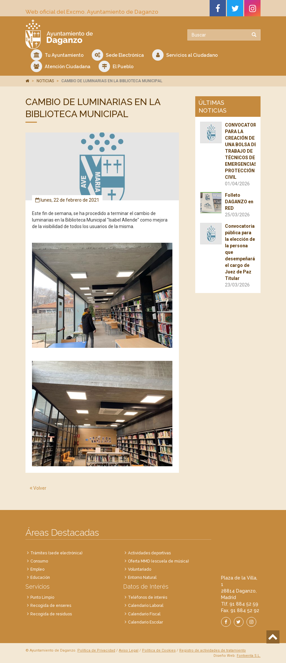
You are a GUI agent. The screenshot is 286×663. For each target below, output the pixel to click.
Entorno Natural (142, 577)
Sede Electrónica (118, 55)
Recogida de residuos (51, 614)
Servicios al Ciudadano (185, 55)
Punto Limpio (42, 597)
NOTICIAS (45, 81)
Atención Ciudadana (60, 66)
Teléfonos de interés (147, 597)
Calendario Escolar (145, 622)
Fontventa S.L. (249, 656)
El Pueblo (116, 66)
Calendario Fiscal (144, 614)
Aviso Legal (128, 650)
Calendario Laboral (145, 605)
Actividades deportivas (149, 553)
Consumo (39, 561)
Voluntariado (139, 569)
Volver (38, 488)
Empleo (37, 569)
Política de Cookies (159, 650)
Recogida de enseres (50, 605)
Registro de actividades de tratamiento (212, 650)
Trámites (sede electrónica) (56, 553)
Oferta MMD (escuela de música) (158, 561)
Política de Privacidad (96, 650)
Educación (40, 577)
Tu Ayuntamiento (57, 55)
